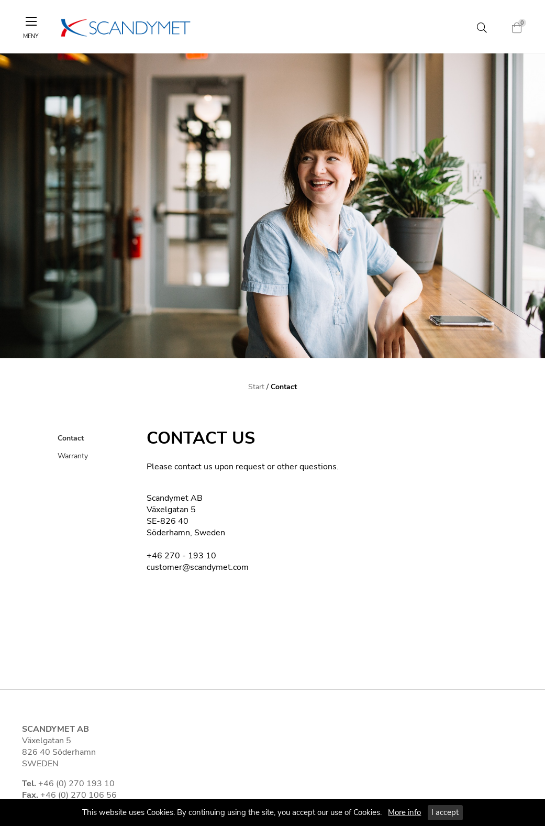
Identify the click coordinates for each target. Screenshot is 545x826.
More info (404, 812)
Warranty (73, 455)
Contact (284, 386)
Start (256, 386)
